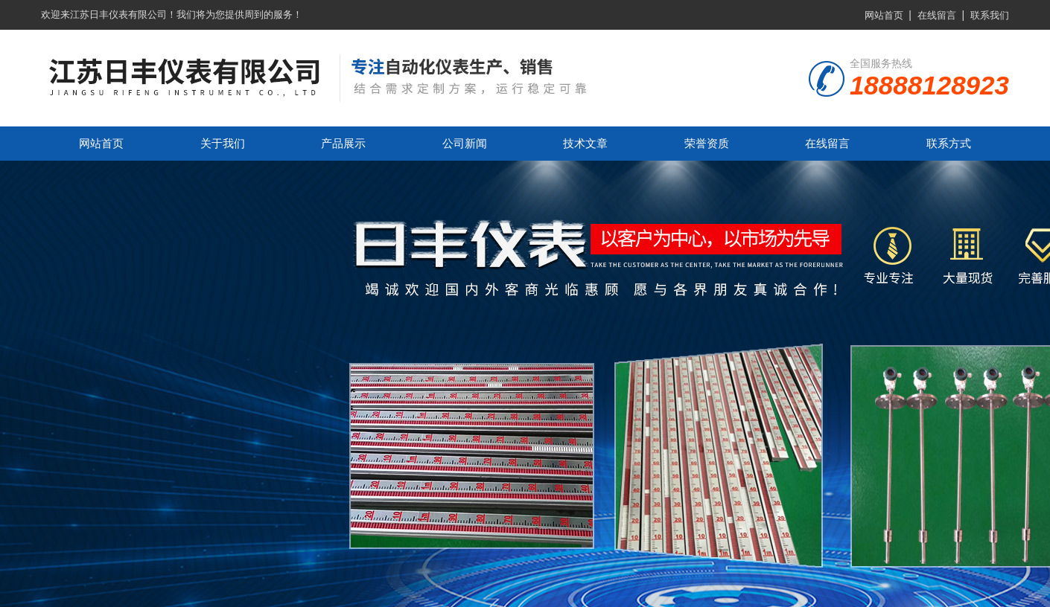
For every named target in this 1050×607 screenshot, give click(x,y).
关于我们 (222, 143)
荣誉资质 (706, 143)
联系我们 (989, 15)
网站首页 (884, 15)
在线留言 (936, 15)
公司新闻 (464, 143)
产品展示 (343, 143)
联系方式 (948, 143)
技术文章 (585, 143)
